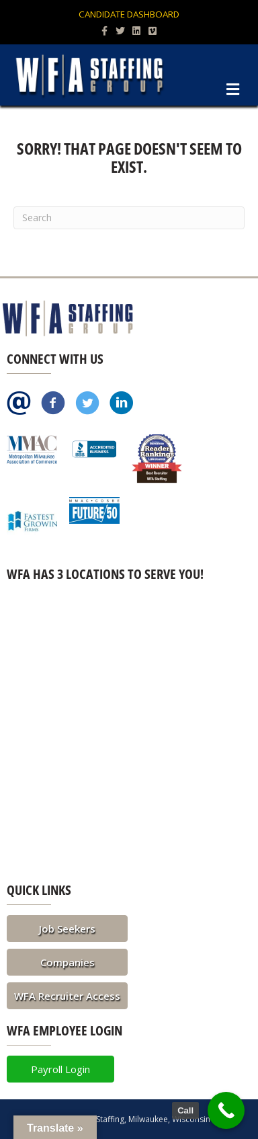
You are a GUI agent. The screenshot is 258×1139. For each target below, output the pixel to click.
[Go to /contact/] (19, 404)
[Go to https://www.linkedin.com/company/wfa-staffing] (122, 404)
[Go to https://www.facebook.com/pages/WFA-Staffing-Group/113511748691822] (53, 404)
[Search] (129, 217)
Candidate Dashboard (129, 14)
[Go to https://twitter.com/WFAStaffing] (87, 404)
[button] (67, 928)
